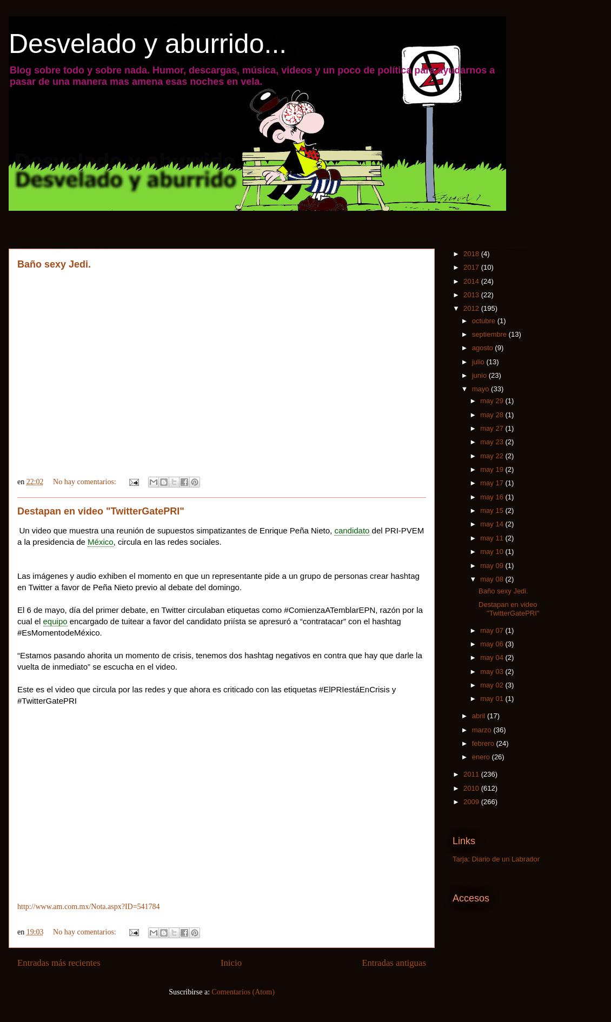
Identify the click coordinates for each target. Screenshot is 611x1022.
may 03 (492, 671)
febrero (484, 743)
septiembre (490, 334)
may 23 (492, 442)
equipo (55, 621)
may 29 (492, 401)
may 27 (492, 428)
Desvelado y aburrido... (148, 44)
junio (480, 375)
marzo (483, 730)
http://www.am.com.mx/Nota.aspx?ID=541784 (88, 907)
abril (479, 716)
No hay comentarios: (85, 482)
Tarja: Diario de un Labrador (496, 859)
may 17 (492, 483)
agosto (483, 348)
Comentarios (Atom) (243, 992)
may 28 (492, 415)
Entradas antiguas (394, 963)
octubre (484, 321)
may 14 (492, 524)
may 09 (492, 566)
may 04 (492, 657)
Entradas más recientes (59, 963)
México (101, 541)
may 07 (492, 630)
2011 (472, 774)
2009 (472, 802)
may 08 (492, 579)
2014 (472, 281)
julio (479, 362)
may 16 (492, 497)
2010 (472, 788)
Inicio (231, 963)
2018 (472, 254)
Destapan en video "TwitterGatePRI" (100, 511)
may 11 (492, 538)
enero (482, 757)
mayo (481, 389)
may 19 (492, 469)
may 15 (492, 510)
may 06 (492, 644)
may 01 (492, 698)
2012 (472, 308)
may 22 (492, 456)
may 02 (492, 685)
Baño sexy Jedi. (54, 264)
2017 (472, 267)
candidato (351, 530)
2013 (472, 295)
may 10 (492, 551)
